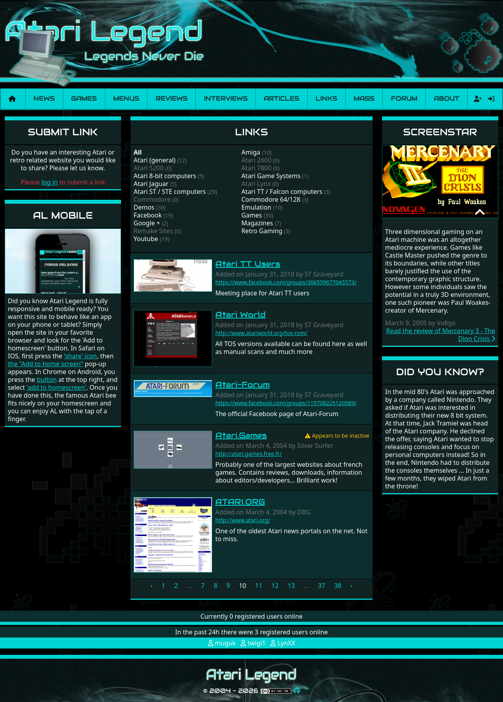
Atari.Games (241, 435)
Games (84, 98)
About (446, 98)
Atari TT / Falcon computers (281, 191)
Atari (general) (155, 160)
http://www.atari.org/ (242, 520)
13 (291, 585)
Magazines (257, 223)
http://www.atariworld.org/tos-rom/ (261, 333)
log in (49, 182)
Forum (404, 98)
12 (275, 585)
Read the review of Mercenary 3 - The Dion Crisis (440, 335)
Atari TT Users (247, 264)
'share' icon (80, 356)
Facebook (148, 215)
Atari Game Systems (271, 175)
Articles (281, 98)
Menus (126, 98)
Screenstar (440, 132)
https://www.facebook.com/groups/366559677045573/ (285, 282)
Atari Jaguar (151, 183)
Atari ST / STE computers (170, 191)
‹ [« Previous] (151, 585)
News (44, 98)
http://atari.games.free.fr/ (248, 453)
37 (321, 585)
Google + (147, 223)
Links (326, 98)
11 (258, 585)
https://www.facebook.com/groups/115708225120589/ (285, 403)
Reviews (171, 98)
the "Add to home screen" (45, 363)
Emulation (256, 207)
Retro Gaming (261, 231)
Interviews (226, 98)
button (47, 379)
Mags (364, 98)
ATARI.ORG (240, 502)
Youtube (146, 238)
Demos (144, 207)
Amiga (250, 152)
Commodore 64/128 (270, 199)
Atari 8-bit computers (165, 175)
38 (337, 585)
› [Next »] (351, 585)
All (138, 152)
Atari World (240, 315)
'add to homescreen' (56, 387)
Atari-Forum (242, 385)
